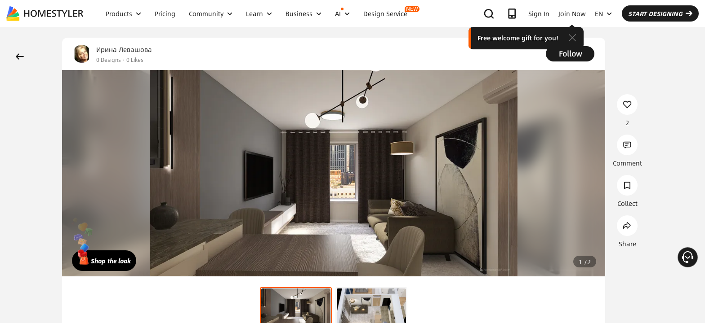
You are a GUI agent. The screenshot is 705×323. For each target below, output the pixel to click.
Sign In (538, 13)
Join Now (572, 13)
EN (603, 13)
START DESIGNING (660, 13)
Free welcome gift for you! (517, 37)
